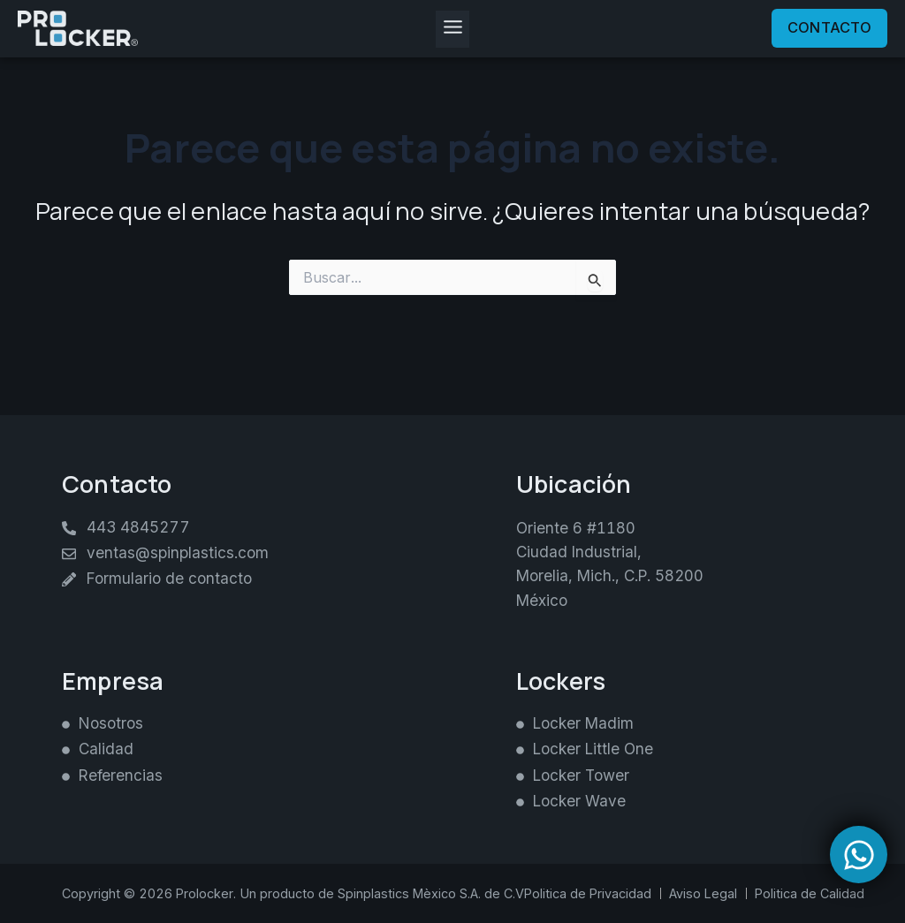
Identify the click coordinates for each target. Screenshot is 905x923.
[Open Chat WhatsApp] (858, 854)
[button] (452, 29)
